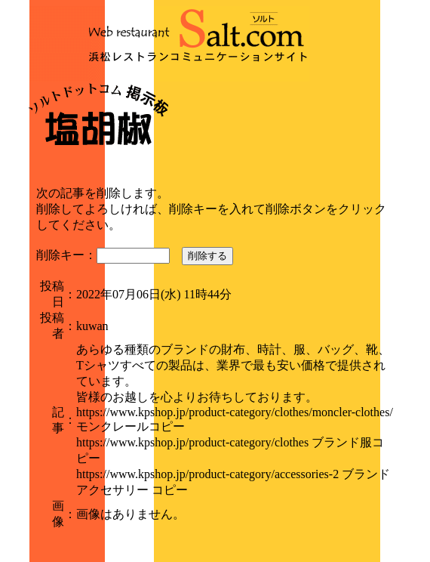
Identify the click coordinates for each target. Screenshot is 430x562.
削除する (207, 255)
